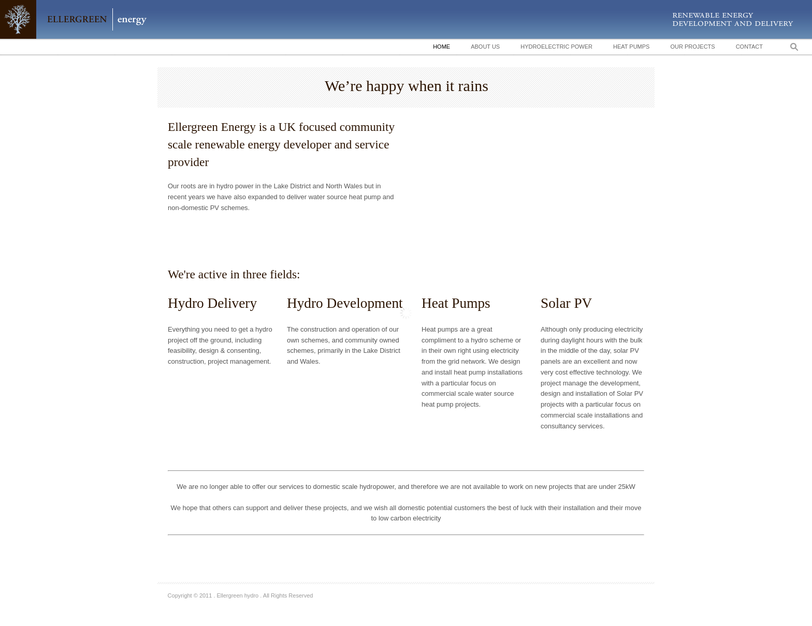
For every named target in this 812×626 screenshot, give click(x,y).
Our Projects (692, 46)
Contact (749, 46)
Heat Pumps (631, 46)
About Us (485, 46)
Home (441, 46)
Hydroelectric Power (556, 46)
